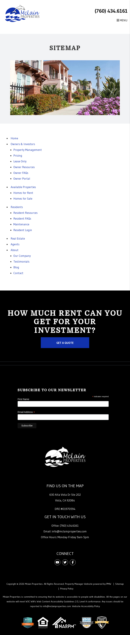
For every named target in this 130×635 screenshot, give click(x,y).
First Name (23, 399)
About (14, 250)
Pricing (17, 155)
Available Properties (23, 187)
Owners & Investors (23, 144)
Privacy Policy (66, 588)
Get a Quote (65, 343)
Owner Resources (24, 167)
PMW (108, 583)
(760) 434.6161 (111, 11)
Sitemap (119, 583)
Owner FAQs (20, 173)
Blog (16, 267)
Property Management (27, 150)
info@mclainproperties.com (69, 531)
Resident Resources (25, 212)
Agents (15, 244)
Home (14, 138)
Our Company (22, 255)
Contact (18, 273)
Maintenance (21, 224)
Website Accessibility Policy (86, 606)
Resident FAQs (22, 218)
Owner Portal (21, 178)
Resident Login (22, 230)
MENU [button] (122, 20)
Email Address (26, 412)
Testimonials (21, 261)
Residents (17, 207)
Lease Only (20, 161)
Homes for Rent (23, 193)
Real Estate (18, 238)
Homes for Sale (22, 198)
